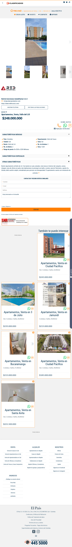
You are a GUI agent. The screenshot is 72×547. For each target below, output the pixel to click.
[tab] (36, 135)
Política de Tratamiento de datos (16, 215)
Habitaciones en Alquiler (36, 462)
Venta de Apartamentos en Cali (13, 455)
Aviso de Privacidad (36, 521)
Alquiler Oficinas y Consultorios (36, 465)
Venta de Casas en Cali (13, 452)
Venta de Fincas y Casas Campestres (13, 465)
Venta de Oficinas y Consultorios (13, 462)
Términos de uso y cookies (36, 524)
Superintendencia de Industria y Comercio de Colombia (36, 529)
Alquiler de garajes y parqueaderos (36, 469)
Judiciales (13, 497)
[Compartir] (70, 2)
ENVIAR (36, 211)
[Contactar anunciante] (68, 261)
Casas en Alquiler (36, 455)
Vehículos (12, 487)
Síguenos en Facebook (59, 469)
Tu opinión (71, 273)
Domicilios (59, 458)
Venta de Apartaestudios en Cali (13, 458)
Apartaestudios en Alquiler (36, 458)
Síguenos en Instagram (59, 472)
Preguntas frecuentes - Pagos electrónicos (36, 526)
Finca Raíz (13, 483)
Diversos (13, 494)
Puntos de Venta (59, 455)
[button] (35, 135)
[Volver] (2, 3)
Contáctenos (59, 462)
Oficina (59, 452)
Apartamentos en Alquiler (36, 452)
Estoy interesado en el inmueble (36, 196)
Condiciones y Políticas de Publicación (36, 515)
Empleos (13, 490)
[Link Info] (54, 270)
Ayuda (59, 465)
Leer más (35, 174)
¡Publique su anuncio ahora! (13, 480)
